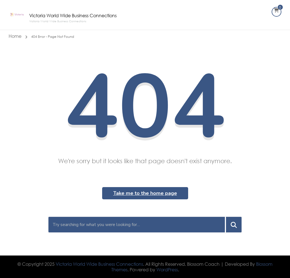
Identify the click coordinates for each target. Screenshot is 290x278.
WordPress (167, 269)
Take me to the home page (145, 193)
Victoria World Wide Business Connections (73, 15)
